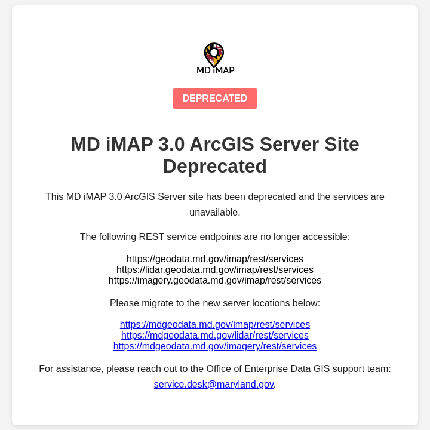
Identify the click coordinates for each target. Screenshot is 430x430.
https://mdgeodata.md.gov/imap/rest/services (215, 325)
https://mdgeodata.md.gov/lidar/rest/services (215, 335)
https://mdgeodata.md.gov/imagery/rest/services (215, 346)
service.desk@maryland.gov (214, 384)
